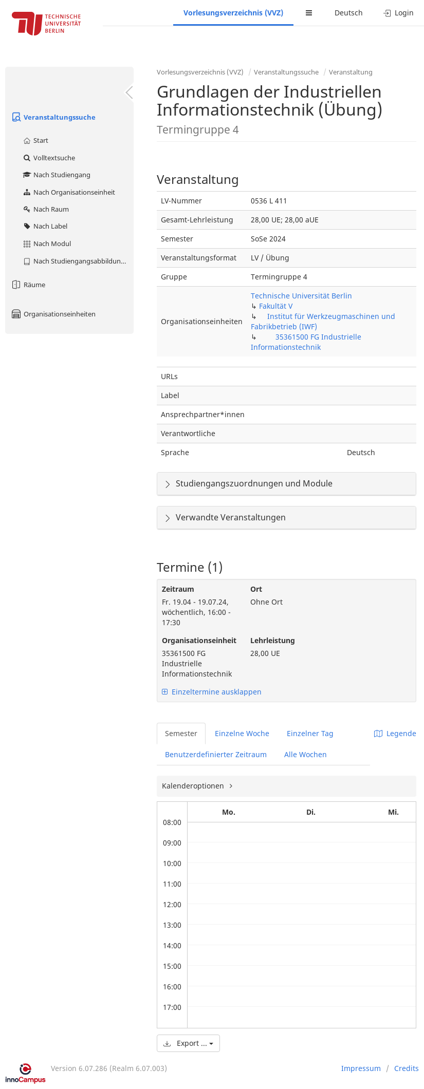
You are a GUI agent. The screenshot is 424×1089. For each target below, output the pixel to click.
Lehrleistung (272, 640)
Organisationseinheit (198, 640)
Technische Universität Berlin (301, 296)
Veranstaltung (351, 72)
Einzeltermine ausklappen (212, 692)
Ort (256, 589)
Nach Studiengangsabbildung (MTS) (78, 261)
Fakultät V (275, 306)
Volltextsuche (48, 157)
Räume (27, 284)
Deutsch (349, 12)
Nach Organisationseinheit (68, 192)
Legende (395, 733)
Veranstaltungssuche (53, 117)
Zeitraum (178, 589)
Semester (181, 733)
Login (398, 12)
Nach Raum (45, 209)
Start (35, 140)
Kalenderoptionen (194, 786)
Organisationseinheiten (53, 313)
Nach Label (44, 226)
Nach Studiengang (56, 174)
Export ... (188, 1043)
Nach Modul (46, 243)
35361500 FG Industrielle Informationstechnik (306, 342)
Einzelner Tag (310, 733)
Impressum (361, 1068)
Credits (406, 1068)
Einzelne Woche (242, 733)
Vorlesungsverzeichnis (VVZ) (233, 12)
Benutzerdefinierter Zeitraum (216, 754)
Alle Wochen (305, 754)
